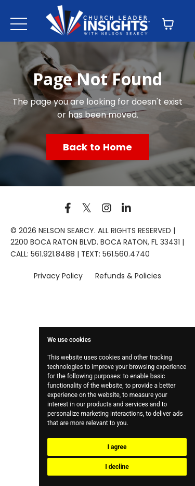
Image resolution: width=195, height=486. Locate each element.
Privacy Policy (59, 276)
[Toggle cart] (168, 24)
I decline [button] (117, 466)
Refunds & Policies (128, 276)
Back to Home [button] (98, 147)
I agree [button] (116, 447)
